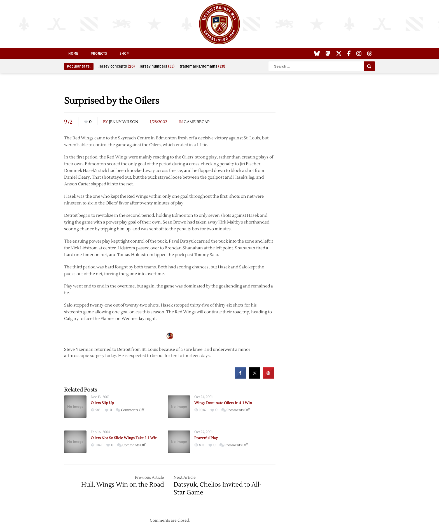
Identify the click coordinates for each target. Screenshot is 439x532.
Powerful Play (206, 438)
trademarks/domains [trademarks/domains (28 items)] (202, 66)
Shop (124, 53)
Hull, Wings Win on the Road (122, 485)
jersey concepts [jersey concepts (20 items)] (117, 66)
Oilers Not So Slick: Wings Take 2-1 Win (124, 438)
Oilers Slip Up (102, 403)
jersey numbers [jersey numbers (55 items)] (157, 66)
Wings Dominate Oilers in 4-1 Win (223, 403)
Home (73, 53)
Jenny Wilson (123, 122)
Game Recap (196, 122)
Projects (99, 53)
